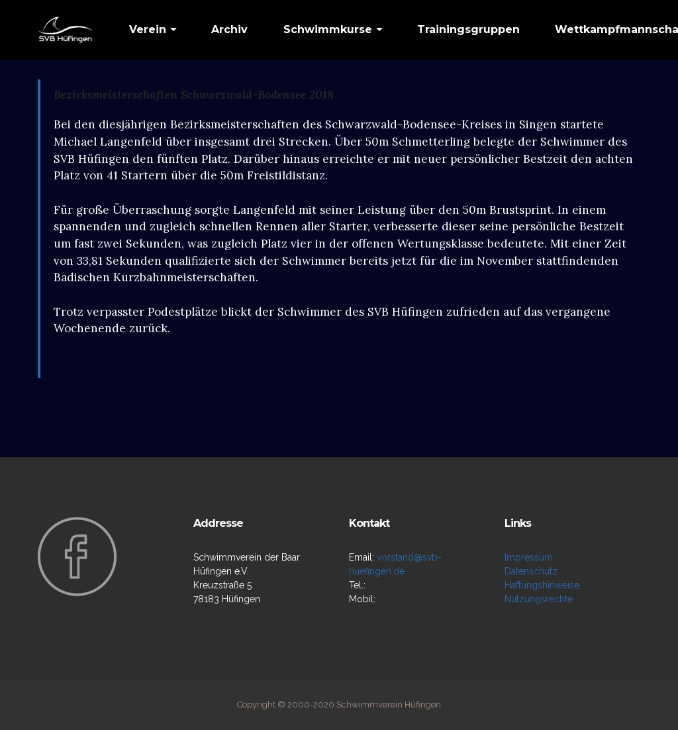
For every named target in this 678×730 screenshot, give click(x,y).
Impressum (529, 557)
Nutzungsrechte (539, 599)
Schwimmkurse (327, 29)
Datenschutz (531, 571)
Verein (147, 29)
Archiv (229, 29)
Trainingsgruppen (468, 29)
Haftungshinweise (542, 585)
